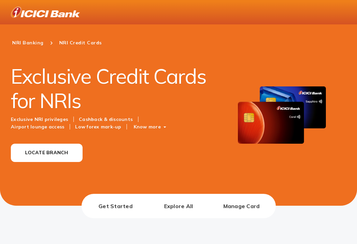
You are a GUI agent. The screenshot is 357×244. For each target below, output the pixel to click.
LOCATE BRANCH (46, 152)
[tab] (115, 206)
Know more (147, 127)
